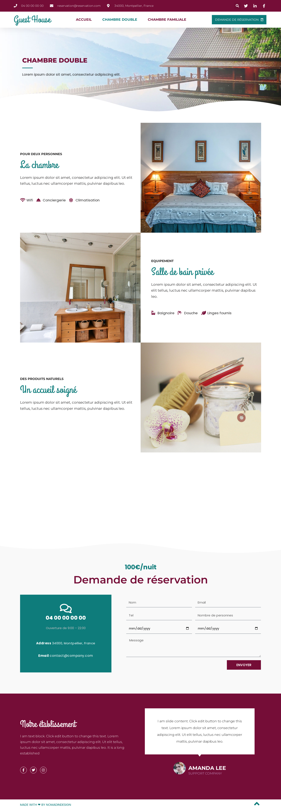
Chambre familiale (167, 20)
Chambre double (119, 20)
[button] (237, 6)
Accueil (84, 20)
